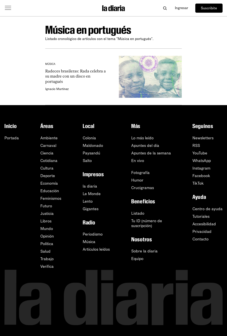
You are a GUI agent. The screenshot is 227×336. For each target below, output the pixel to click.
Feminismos (50, 198)
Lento (88, 201)
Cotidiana (48, 160)
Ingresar (181, 8)
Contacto (200, 239)
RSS (196, 145)
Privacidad (201, 231)
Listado (137, 213)
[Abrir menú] (8, 8)
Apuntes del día (145, 145)
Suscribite (209, 8)
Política (46, 243)
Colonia (89, 138)
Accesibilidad (204, 224)
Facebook (201, 175)
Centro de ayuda (207, 208)
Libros (45, 221)
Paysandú (91, 153)
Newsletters (202, 138)
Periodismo (93, 234)
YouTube (199, 153)
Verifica (47, 266)
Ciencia (46, 153)
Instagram (201, 168)
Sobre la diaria (144, 251)
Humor (137, 180)
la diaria (90, 186)
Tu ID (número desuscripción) (146, 223)
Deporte (47, 175)
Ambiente (49, 138)
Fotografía (140, 172)
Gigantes (90, 208)
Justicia (47, 213)
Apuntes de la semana (151, 153)
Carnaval (48, 145)
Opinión (47, 236)
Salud (45, 251)
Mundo (46, 228)
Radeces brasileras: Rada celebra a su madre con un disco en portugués (75, 76)
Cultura (46, 168)
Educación (49, 190)
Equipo (137, 258)
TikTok (198, 183)
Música (89, 241)
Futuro (46, 206)
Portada (11, 138)
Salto (87, 160)
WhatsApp (201, 160)
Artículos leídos (96, 249)
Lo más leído (142, 138)
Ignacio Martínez (57, 89)
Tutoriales (200, 216)
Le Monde (92, 193)
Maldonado (93, 145)
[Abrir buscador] (165, 8)
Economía (49, 183)
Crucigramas (142, 187)
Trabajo (47, 258)
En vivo (137, 160)
